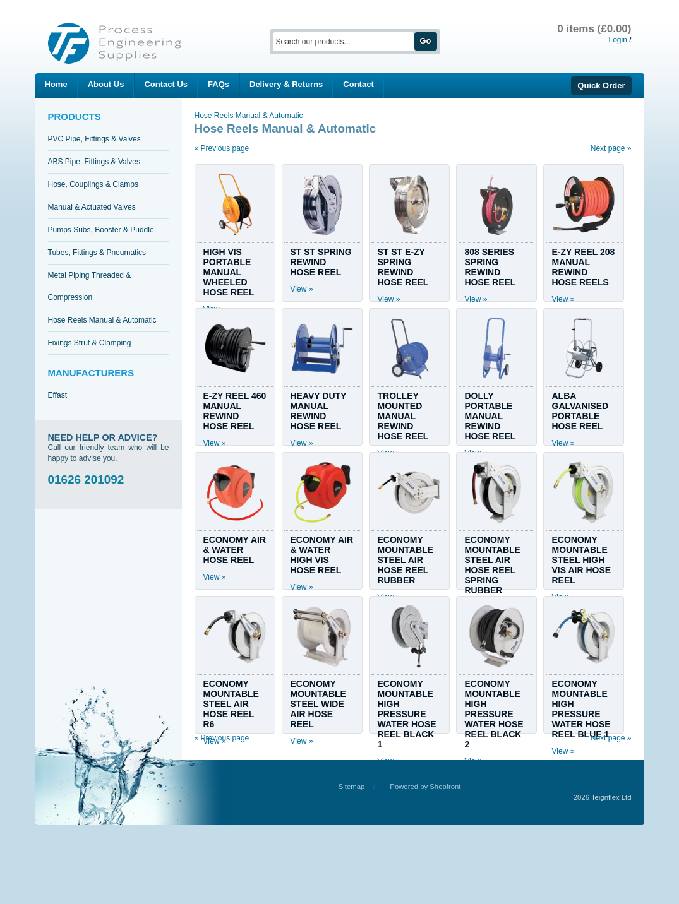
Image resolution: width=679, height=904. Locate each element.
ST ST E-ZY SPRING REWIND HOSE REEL (403, 267)
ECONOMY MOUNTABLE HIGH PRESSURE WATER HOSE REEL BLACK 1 (407, 714)
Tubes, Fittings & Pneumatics (97, 252)
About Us (106, 84)
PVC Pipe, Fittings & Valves (94, 138)
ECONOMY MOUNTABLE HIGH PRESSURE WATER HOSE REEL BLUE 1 (581, 709)
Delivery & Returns (286, 84)
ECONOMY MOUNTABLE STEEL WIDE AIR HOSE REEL (318, 704)
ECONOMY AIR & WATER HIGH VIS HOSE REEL (322, 555)
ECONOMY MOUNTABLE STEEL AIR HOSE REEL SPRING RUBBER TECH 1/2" (492, 570)
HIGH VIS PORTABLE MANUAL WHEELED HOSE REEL (229, 272)
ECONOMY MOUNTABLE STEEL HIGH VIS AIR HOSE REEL (581, 560)
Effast (57, 395)
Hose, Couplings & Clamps (93, 184)
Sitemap (352, 786)
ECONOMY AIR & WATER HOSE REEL (235, 550)
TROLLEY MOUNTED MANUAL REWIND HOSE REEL (403, 416)
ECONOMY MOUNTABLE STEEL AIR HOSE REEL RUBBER (405, 560)
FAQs (218, 84)
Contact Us (166, 84)
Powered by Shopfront (425, 786)
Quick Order (601, 85)
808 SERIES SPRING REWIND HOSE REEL (490, 267)
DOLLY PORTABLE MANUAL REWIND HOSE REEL (490, 416)
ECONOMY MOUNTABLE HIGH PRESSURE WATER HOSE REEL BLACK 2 (494, 714)
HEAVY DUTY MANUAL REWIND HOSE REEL (319, 411)
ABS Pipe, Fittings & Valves (94, 161)
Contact (358, 84)
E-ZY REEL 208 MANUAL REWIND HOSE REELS (583, 267)
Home (56, 84)
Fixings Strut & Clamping (89, 342)
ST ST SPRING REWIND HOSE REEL (321, 262)
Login (617, 39)
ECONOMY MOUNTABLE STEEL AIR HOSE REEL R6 (231, 704)
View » (302, 289)
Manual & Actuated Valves (92, 207)
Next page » (611, 148)
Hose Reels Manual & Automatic (102, 320)
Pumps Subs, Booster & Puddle (101, 229)
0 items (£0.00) (594, 29)
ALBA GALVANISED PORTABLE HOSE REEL (580, 411)
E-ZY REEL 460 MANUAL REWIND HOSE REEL (235, 411)
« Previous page (222, 148)
